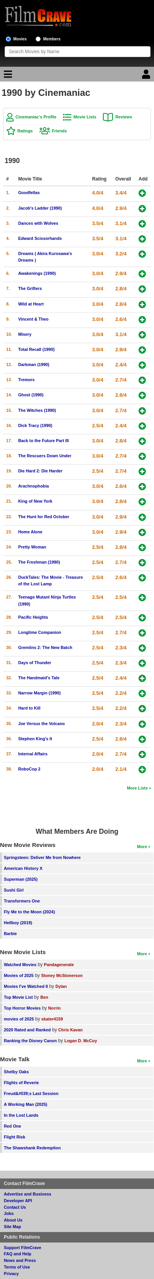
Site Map (12, 1226)
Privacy (11, 1273)
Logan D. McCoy (80, 1040)
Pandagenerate (59, 964)
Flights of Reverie (21, 1082)
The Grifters (30, 288)
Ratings (25, 130)
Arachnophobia (33, 486)
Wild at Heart (31, 304)
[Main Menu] (7, 76)
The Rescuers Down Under (44, 455)
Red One (12, 1126)
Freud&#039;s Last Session (31, 1093)
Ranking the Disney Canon (30, 1040)
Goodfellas (29, 192)
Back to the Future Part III (43, 440)
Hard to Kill (29, 708)
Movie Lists (85, 117)
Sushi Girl (14, 890)
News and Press (20, 1260)
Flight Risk (14, 1137)
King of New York (35, 501)
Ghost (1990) (30, 394)
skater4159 (52, 1019)
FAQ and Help (17, 1253)
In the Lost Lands (21, 1115)
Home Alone (30, 531)
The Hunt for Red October (43, 516)
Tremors (26, 379)
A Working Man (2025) (25, 1104)
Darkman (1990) (33, 364)
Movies (20, 39)
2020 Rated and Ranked (27, 1029)
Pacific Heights (33, 617)
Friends (59, 130)
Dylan (61, 986)
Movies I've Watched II (26, 986)
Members (52, 39)
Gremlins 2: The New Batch (45, 647)
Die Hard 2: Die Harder (40, 471)
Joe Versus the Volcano (41, 723)
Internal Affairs (33, 753)
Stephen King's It (35, 738)
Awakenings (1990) (37, 273)
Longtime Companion (39, 632)
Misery (24, 334)
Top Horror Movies (22, 1008)
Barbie (10, 933)
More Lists (137, 788)
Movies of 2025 (19, 975)
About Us (13, 1220)
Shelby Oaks (16, 1071)
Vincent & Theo (33, 319)
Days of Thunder (34, 662)
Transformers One (22, 901)
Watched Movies (20, 964)
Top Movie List (18, 997)
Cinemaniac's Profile (35, 117)
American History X (23, 868)
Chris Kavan (70, 1029)
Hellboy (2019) (18, 922)
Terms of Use (17, 1267)
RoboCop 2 (29, 769)
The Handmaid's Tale (39, 677)
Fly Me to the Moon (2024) (29, 911)
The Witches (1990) (37, 410)
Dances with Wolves (38, 223)
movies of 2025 (19, 1019)
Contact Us (15, 1207)
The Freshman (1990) (39, 562)
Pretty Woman (32, 547)
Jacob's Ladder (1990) (40, 208)
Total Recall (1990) (36, 349)
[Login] (147, 76)
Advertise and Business (27, 1194)
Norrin (54, 1008)
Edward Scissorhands (40, 238)
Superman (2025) (21, 879)
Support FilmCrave (22, 1247)
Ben (44, 997)
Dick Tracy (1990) (35, 425)
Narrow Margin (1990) (39, 693)
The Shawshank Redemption (32, 1147)
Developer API (18, 1200)
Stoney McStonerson (61, 975)
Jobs (9, 1213)
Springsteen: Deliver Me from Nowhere (42, 857)
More (142, 846)
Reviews (123, 117)
